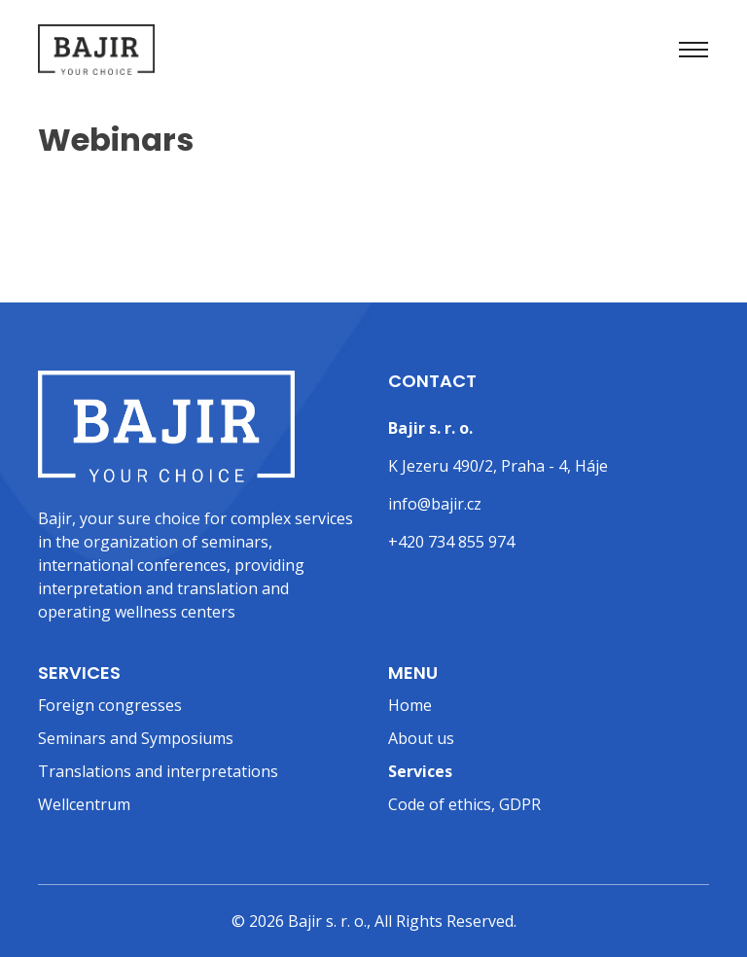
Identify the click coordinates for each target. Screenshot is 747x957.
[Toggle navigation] (693, 49)
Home (410, 705)
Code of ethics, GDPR (464, 804)
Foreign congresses (110, 705)
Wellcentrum (84, 804)
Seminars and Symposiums (135, 738)
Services (420, 771)
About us (421, 738)
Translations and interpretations (158, 771)
